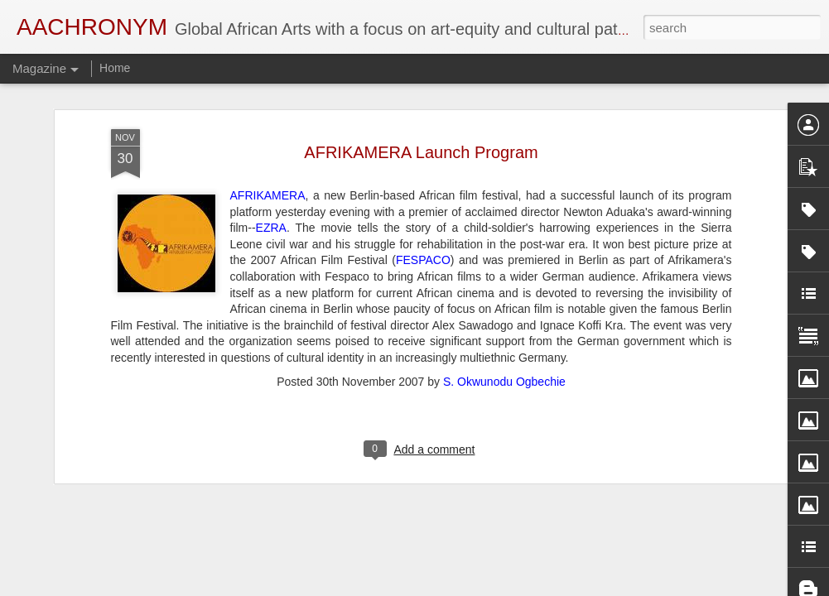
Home (114, 67)
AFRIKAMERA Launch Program (420, 114)
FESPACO (423, 222)
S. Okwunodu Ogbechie (504, 343)
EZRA (271, 190)
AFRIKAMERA (268, 158)
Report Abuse (515, 587)
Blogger (467, 587)
